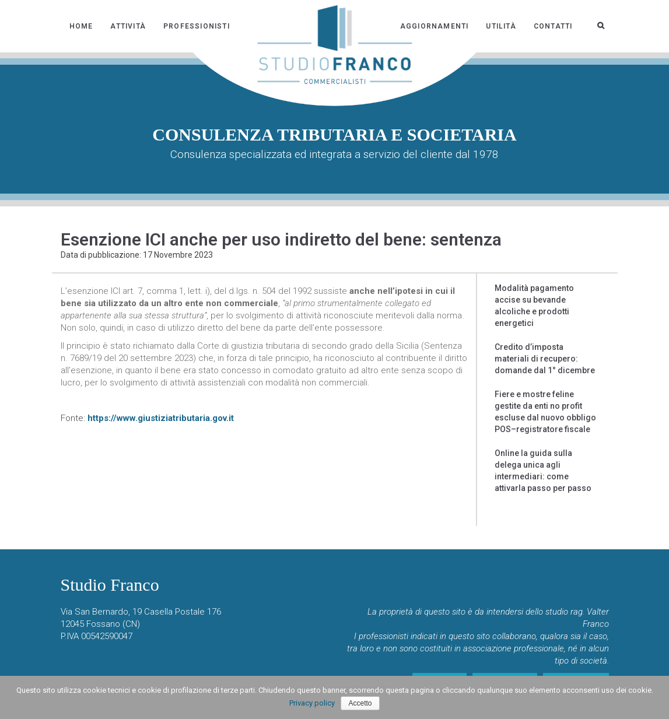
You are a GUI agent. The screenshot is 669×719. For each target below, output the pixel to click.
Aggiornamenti (434, 26)
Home (81, 26)
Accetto (360, 703)
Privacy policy (312, 703)
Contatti (553, 26)
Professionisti (196, 26)
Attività (128, 26)
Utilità (501, 26)
